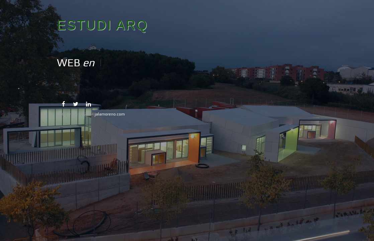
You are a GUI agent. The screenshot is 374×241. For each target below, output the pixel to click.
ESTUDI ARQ (102, 25)
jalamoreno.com (110, 114)
